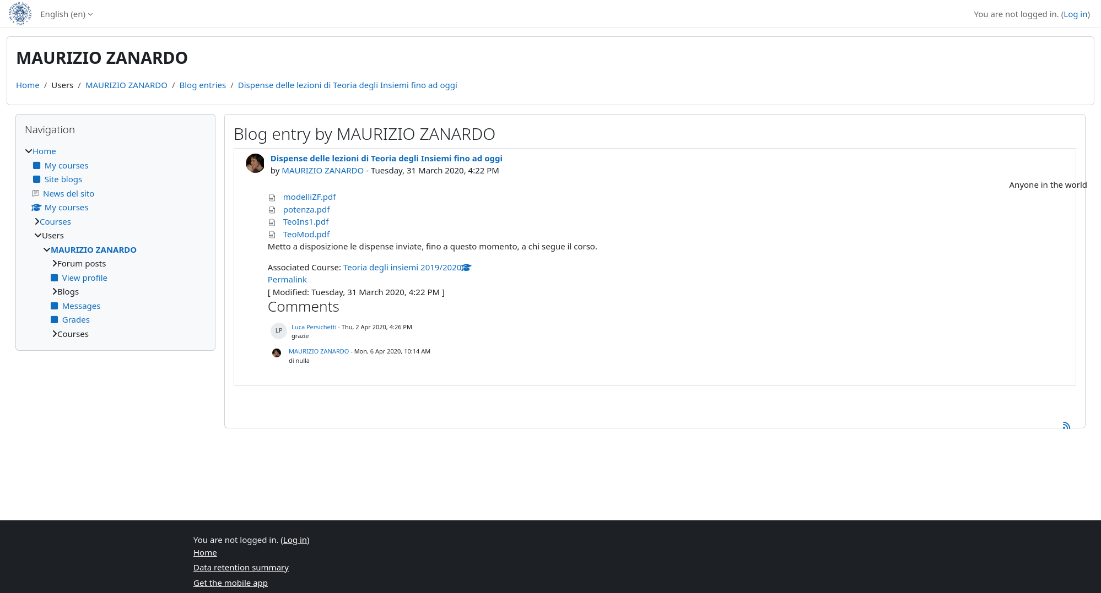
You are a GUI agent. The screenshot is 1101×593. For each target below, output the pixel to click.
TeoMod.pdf (306, 234)
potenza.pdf (306, 209)
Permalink (287, 279)
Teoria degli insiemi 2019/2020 (407, 267)
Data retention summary (241, 567)
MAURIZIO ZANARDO (126, 84)
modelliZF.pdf (309, 196)
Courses (55, 221)
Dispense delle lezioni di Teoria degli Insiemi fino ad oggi (347, 84)
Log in (1075, 13)
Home (28, 84)
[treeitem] (115, 242)
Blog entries (202, 84)
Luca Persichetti (314, 327)
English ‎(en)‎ (62, 13)
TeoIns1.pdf (306, 221)
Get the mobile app (230, 582)
